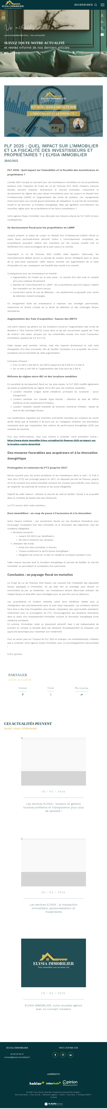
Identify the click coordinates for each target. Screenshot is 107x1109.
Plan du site (36, 1096)
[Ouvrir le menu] (102, 5)
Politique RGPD (84, 1096)
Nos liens (71, 1096)
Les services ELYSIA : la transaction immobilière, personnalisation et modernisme (53, 909)
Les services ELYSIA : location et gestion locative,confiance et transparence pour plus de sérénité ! (53, 808)
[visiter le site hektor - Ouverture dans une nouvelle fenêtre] (37, 1084)
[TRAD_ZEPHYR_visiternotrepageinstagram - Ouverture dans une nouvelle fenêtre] (62, 1055)
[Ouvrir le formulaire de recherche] (85, 5)
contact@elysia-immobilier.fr (17, 1058)
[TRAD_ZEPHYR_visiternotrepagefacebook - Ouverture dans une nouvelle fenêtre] (55, 1055)
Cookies (53, 1098)
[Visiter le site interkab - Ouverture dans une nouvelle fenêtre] (53, 1084)
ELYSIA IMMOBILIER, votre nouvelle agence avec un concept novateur (53, 1008)
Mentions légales (50, 1096)
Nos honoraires (21, 1096)
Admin (62, 1096)
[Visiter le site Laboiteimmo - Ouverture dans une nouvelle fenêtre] (53, 1103)
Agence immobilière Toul (16, 35)
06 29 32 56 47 (17, 1055)
